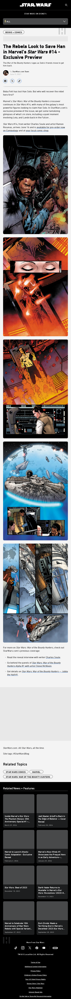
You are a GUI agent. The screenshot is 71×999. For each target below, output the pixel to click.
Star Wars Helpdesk (35, 988)
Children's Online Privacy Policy (35, 975)
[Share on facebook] (5, 81)
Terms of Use (35, 962)
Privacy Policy (35, 971)
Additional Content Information (35, 966)
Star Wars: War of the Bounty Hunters (28, 777)
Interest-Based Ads (35, 992)
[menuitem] (4, 5)
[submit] (66, 5)
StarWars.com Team (20, 71)
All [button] (8, 21)
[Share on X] (12, 81)
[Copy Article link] (19, 81)
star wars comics (16, 772)
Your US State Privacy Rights (35, 979)
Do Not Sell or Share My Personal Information (35, 996)
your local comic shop (37, 130)
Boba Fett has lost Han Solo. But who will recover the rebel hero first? (33, 93)
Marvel (36, 772)
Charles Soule (53, 657)
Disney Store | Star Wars (35, 983)
